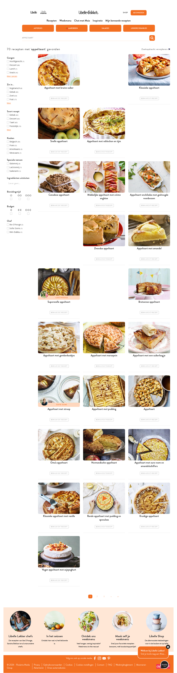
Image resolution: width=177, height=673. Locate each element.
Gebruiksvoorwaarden (52, 664)
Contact (100, 664)
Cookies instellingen (85, 664)
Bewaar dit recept (59, 98)
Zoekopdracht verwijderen (154, 49)
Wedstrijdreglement (124, 664)
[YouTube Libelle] (104, 658)
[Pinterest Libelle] (108, 658)
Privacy (37, 664)
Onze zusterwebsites (56, 667)
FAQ (110, 664)
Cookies (69, 664)
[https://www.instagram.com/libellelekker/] (99, 658)
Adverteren (39, 667)
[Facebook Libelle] (94, 658)
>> (118, 596)
